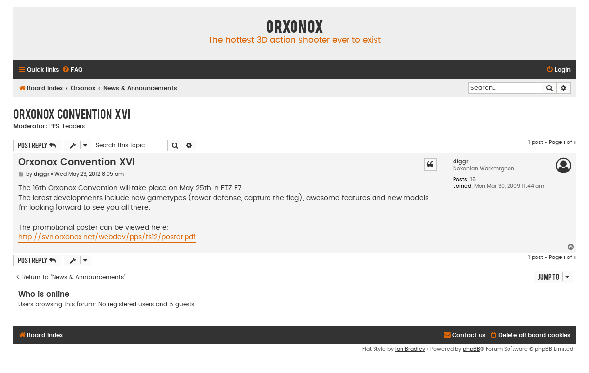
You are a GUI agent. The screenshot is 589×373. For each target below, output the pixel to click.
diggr (460, 161)
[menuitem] (72, 70)
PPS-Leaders (67, 126)
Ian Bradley (410, 349)
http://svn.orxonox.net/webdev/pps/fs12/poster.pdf (107, 237)
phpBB (471, 349)
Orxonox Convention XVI (71, 113)
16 (473, 179)
